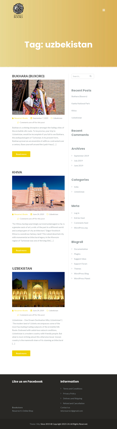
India (76, 187)
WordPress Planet (82, 278)
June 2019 (78, 165)
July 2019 (78, 160)
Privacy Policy (69, 393)
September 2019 (81, 155)
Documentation (81, 249)
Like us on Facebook (27, 381)
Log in (76, 213)
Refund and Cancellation (73, 403)
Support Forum (80, 263)
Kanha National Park (80, 103)
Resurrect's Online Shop (22, 411)
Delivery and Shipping (72, 398)
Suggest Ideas (80, 259)
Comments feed (81, 223)
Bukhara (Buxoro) (28, 76)
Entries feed (79, 218)
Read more (21, 154)
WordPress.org (81, 227)
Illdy (38, 424)
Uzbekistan (57, 118)
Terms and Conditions (72, 388)
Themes (77, 268)
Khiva (17, 172)
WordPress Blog (81, 273)
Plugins (77, 254)
